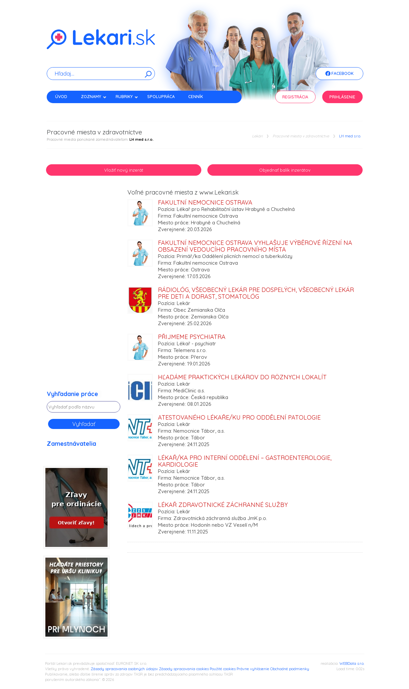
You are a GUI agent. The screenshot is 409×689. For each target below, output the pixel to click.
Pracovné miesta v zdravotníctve (301, 136)
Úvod (61, 96)
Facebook (339, 74)
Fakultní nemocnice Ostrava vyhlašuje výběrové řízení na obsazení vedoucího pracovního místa (255, 246)
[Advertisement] (84, 290)
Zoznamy (94, 96)
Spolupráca (161, 96)
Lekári (257, 136)
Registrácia (295, 96)
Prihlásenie (342, 96)
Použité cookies (223, 668)
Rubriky (127, 96)
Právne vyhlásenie (253, 668)
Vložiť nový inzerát (123, 170)
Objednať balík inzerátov (285, 170)
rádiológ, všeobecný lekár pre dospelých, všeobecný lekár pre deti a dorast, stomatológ (256, 293)
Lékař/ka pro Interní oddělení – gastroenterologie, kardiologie (244, 461)
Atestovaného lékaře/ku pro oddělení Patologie (239, 417)
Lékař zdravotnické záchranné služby (223, 505)
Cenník (195, 96)
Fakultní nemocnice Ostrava (205, 202)
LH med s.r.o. (350, 136)
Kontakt (64, 108)
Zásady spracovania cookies (184, 668)
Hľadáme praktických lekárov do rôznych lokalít (242, 377)
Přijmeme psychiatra (192, 337)
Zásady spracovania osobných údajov (124, 668)
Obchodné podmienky (289, 668)
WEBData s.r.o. (351, 663)
